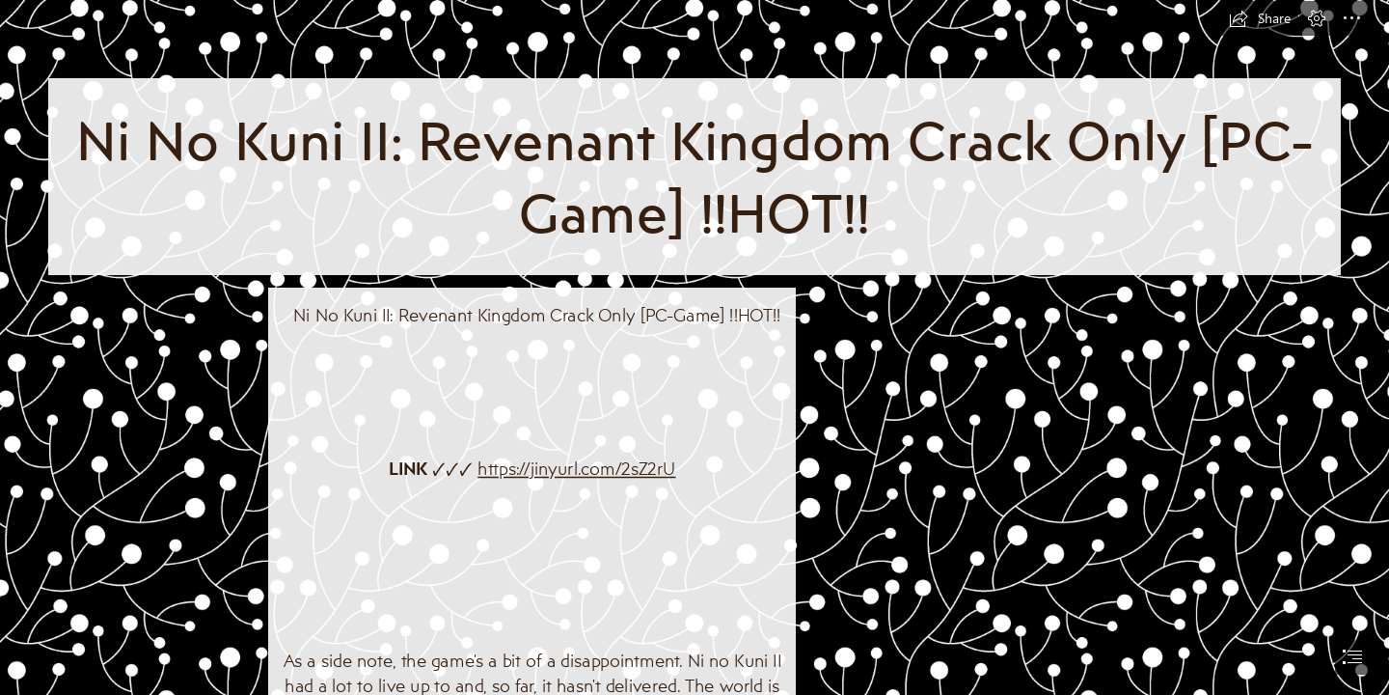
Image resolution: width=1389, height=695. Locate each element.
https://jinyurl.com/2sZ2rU (576, 468)
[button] (1259, 18)
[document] (694, 347)
